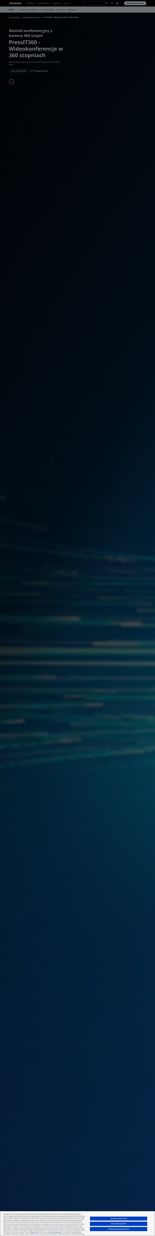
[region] (77, 1223)
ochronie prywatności (55, 1232)
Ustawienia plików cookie (118, 1218)
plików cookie (34, 1232)
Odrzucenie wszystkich (118, 1224)
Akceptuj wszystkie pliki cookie (118, 1229)
